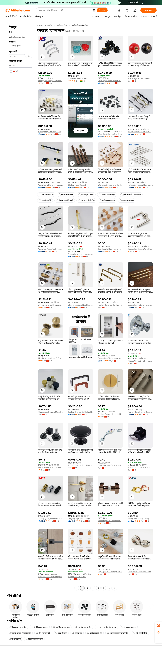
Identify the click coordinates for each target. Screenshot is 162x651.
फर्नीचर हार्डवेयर (62, 25)
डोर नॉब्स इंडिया (15, 639)
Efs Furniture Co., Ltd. (77, 185)
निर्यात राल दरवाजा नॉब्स (34, 639)
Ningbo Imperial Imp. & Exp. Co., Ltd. (50, 358)
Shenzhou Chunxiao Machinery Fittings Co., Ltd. (140, 467)
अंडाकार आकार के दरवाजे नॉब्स (117, 633)
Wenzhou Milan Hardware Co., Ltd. (140, 132)
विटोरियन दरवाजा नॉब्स (39, 627)
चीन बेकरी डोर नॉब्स (46, 194)
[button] (94, 10)
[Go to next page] (114, 588)
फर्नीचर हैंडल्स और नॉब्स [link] (80, 25)
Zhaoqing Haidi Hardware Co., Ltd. (110, 521)
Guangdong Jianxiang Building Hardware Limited (50, 132)
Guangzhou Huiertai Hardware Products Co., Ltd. (140, 305)
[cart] (127, 11)
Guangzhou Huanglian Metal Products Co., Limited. (140, 572)
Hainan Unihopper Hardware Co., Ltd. (140, 185)
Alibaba (40, 25)
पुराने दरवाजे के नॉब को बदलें (106, 627)
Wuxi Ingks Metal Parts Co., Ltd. (110, 81)
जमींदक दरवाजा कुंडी (107, 200)
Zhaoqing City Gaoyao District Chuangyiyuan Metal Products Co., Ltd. (50, 518)
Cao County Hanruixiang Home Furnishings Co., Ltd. (110, 249)
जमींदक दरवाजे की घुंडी (107, 194)
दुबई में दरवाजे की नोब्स (83, 627)
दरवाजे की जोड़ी (45, 200)
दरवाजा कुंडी (77, 633)
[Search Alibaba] (64, 10)
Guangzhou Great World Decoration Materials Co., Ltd (140, 249)
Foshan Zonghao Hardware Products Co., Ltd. (110, 305)
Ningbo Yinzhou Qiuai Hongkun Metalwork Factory (80, 465)
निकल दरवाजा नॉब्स (128, 627)
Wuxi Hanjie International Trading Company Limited (110, 134)
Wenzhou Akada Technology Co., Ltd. (50, 249)
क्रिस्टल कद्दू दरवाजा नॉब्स (17, 627)
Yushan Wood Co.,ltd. (77, 577)
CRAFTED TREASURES (77, 78)
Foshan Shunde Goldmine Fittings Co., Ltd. (80, 412)
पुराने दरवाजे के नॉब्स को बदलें (130, 194)
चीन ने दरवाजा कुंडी (43, 633)
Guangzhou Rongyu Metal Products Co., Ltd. (50, 412)
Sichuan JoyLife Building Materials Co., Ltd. (50, 577)
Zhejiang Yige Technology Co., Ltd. (80, 518)
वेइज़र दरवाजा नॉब (127, 200)
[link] (158, 625)
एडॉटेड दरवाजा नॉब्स (66, 194)
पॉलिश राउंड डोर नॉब (94, 633)
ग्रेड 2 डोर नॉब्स (61, 633)
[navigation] (20, 307)
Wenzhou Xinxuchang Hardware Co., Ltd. (110, 185)
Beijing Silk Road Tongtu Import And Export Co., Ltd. (110, 572)
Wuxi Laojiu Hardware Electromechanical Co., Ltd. (140, 78)
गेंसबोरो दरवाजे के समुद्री (64, 200)
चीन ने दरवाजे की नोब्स (86, 200)
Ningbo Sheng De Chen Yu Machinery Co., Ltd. (140, 361)
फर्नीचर (50, 25)
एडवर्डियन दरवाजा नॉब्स (61, 627)
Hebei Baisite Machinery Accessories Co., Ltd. (50, 467)
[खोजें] (102, 10)
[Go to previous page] (76, 588)
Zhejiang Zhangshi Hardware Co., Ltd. (50, 305)
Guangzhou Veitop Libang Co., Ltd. (140, 518)
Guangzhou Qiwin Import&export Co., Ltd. (110, 358)
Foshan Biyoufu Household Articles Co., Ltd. (110, 414)
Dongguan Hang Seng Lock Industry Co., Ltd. (50, 81)
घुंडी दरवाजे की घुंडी (140, 633)
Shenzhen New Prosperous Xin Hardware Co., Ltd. (110, 465)
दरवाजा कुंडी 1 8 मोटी (86, 194)
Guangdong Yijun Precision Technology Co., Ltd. (80, 254)
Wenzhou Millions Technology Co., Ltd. (50, 185)
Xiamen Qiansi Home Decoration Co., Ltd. (140, 412)
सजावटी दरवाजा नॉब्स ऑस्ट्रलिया (20, 633)
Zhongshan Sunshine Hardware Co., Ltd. (80, 305)
